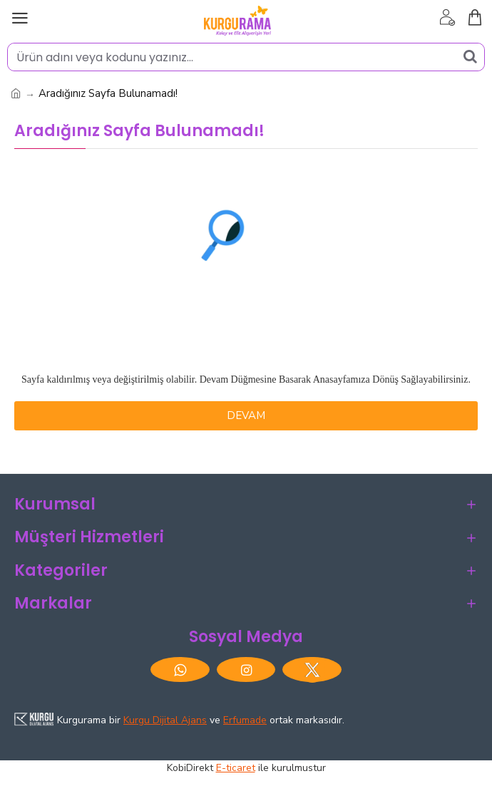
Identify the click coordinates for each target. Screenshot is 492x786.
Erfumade (245, 720)
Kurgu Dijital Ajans (165, 720)
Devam (246, 415)
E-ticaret (235, 768)
